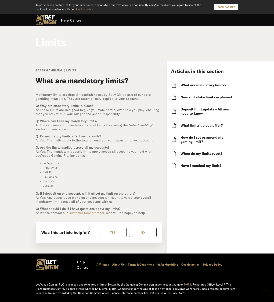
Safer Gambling (167, 264)
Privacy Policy (212, 264)
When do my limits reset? (201, 153)
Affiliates (102, 264)
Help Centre (71, 20)
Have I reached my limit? (201, 165)
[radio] (113, 232)
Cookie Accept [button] (226, 7)
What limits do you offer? (202, 125)
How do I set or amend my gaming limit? (202, 139)
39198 (187, 284)
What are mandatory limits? (203, 85)
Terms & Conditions (141, 264)
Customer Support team (86, 213)
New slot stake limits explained (206, 97)
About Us (118, 264)
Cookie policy (84, 9)
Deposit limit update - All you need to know (205, 111)
